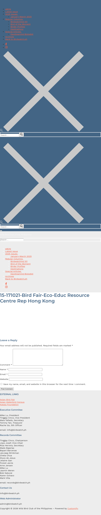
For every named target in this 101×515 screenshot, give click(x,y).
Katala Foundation (9, 408)
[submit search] (21, 135)
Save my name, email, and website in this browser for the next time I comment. (44, 387)
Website (4, 382)
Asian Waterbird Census (12, 405)
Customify (72, 511)
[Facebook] (6, 44)
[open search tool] (42, 131)
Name (4, 372)
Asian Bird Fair (7, 403)
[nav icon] (1, 230)
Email (4, 377)
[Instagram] (6, 47)
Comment (6, 368)
